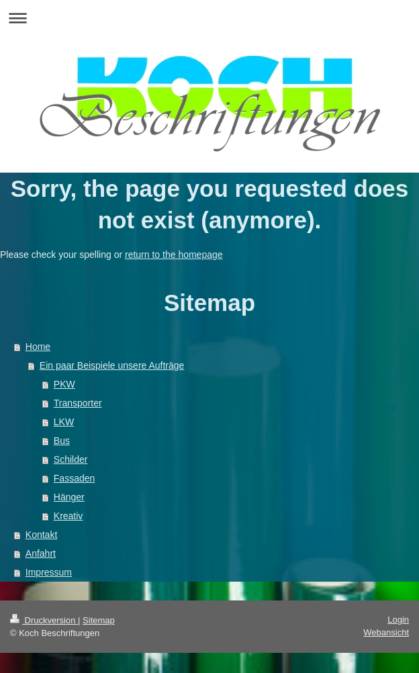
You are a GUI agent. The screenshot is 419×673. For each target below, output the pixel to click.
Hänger (69, 497)
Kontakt (41, 534)
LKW (64, 421)
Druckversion (44, 620)
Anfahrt (41, 553)
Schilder (71, 459)
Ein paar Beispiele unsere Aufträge (112, 365)
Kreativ (68, 515)
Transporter (78, 403)
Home (38, 346)
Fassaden (74, 478)
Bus (62, 440)
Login (398, 620)
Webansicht (386, 632)
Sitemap (99, 620)
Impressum (49, 572)
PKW (64, 384)
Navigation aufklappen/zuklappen (209, 17)
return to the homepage (174, 254)
